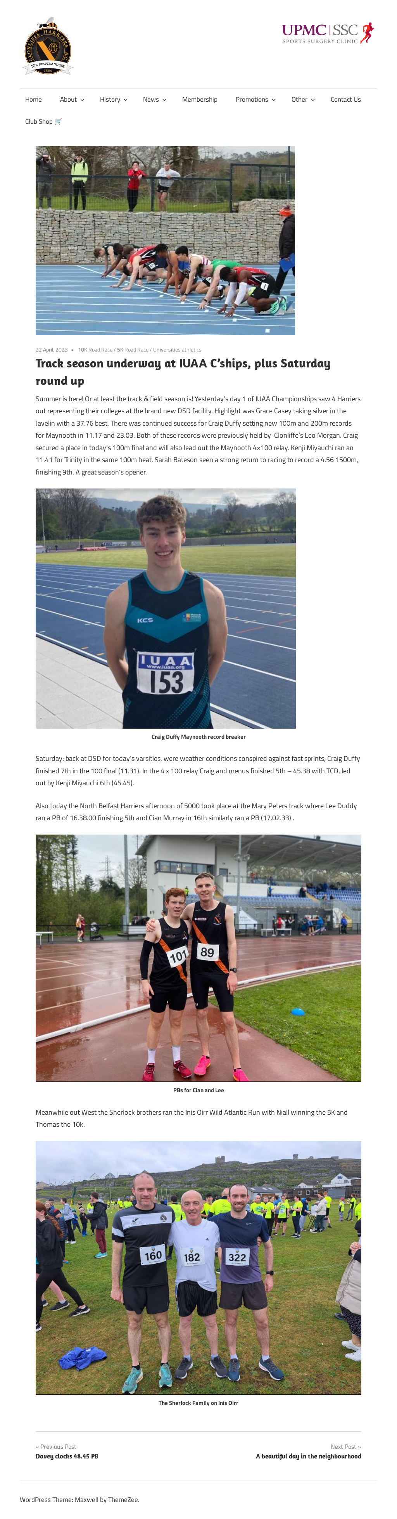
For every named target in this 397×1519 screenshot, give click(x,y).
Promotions (256, 99)
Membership (199, 99)
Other (303, 99)
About (72, 99)
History (114, 99)
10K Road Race (95, 349)
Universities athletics (177, 349)
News (155, 99)
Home (33, 99)
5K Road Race (132, 349)
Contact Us (346, 99)
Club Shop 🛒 (43, 121)
